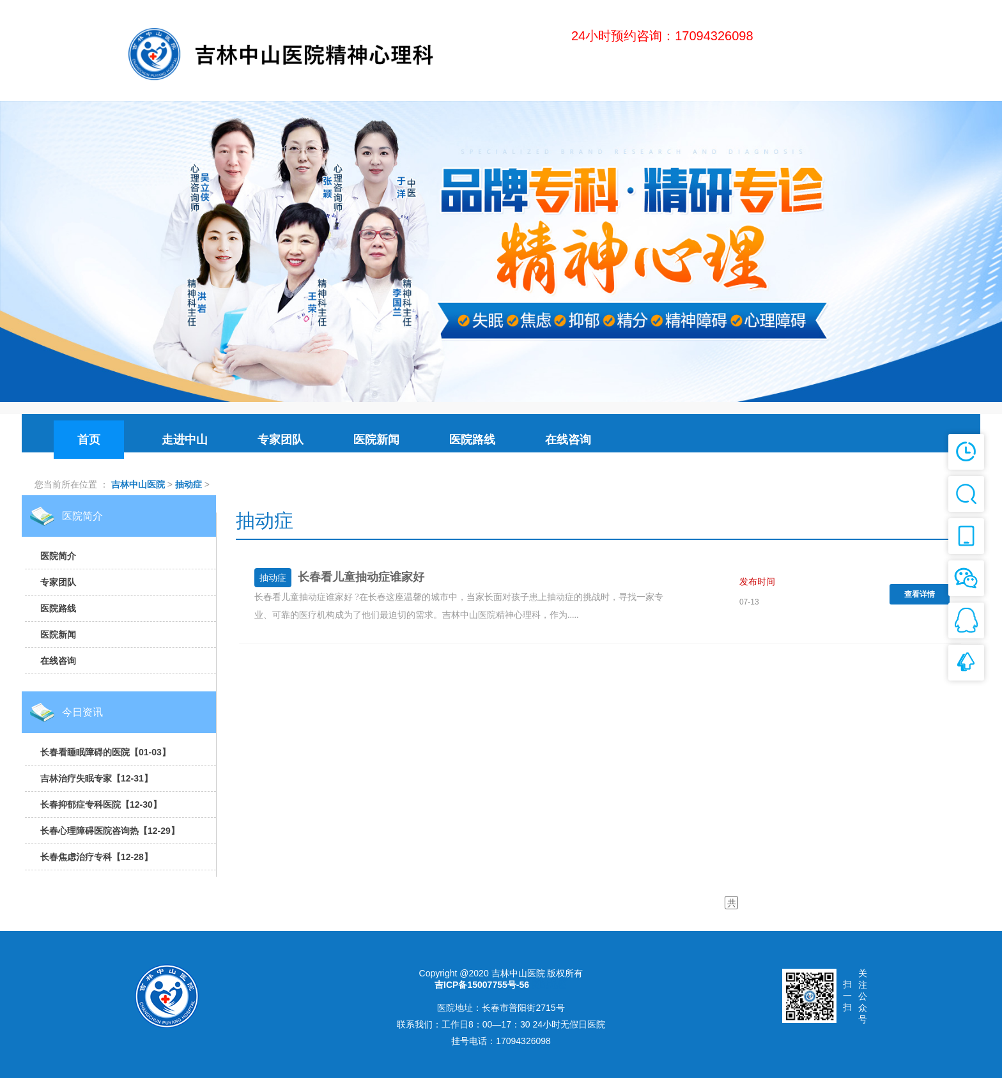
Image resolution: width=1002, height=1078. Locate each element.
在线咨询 (58, 661)
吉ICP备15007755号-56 (482, 985)
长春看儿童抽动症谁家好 (361, 577)
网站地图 (549, 985)
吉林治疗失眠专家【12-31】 (96, 778)
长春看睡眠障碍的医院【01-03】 (105, 752)
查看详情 (919, 594)
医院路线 (58, 608)
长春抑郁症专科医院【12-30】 (101, 804)
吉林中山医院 (138, 484)
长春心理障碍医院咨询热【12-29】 (110, 831)
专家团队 (58, 582)
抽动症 (188, 484)
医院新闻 (58, 634)
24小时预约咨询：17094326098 (662, 36)
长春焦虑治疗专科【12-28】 (96, 857)
